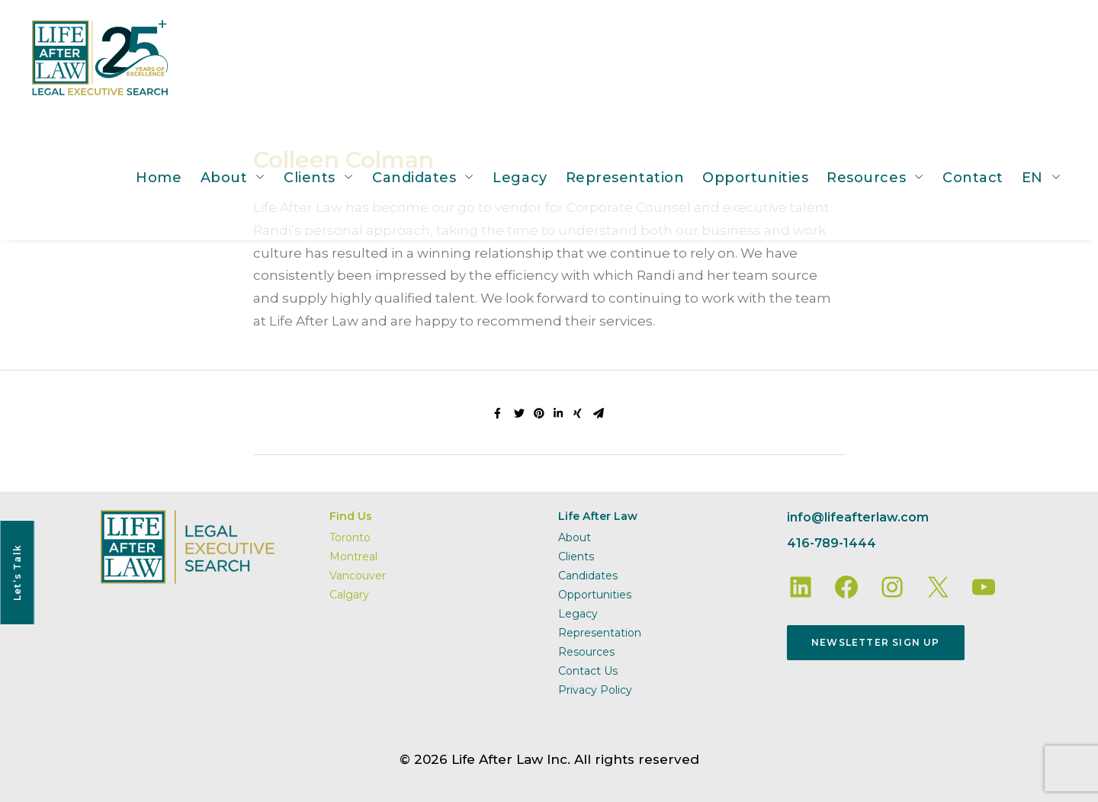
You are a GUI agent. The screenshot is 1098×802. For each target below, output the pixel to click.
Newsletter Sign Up (875, 642)
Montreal (353, 556)
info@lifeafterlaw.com (858, 517)
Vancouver (357, 575)
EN (1032, 177)
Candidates (414, 177)
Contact (972, 177)
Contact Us (588, 671)
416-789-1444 (831, 543)
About (224, 177)
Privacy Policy (595, 690)
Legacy (520, 177)
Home (158, 177)
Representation (625, 177)
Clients (310, 177)
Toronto (350, 537)
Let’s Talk (17, 572)
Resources (866, 177)
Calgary (349, 595)
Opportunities (755, 177)
